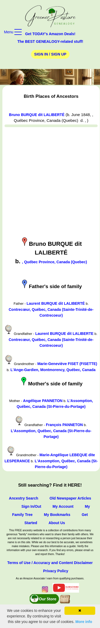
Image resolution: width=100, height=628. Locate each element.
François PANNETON (64, 425)
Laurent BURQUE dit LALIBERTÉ (56, 303)
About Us (57, 523)
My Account (63, 506)
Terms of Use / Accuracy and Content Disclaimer (50, 563)
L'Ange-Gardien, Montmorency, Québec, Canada (53, 370)
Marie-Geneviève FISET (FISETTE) (67, 364)
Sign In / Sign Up (50, 54)
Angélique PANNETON (43, 401)
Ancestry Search (23, 498)
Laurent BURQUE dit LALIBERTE (64, 333)
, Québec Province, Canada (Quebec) (54, 262)
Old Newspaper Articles (70, 498)
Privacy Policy (55, 571)
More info (83, 622)
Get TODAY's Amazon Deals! (50, 34)
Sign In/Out (31, 506)
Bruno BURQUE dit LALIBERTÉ (36, 115)
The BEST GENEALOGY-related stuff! (50, 41)
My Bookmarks (57, 514)
